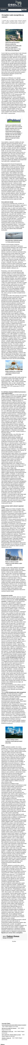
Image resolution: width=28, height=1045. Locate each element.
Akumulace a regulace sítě (6, 1038)
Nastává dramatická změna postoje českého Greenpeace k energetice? (14, 1024)
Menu (3, 9)
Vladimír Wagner (12, 936)
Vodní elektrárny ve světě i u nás (7, 1031)
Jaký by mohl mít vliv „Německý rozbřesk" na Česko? (11, 1034)
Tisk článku (14, 941)
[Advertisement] (14, 954)
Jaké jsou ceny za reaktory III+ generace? (9, 1028)
